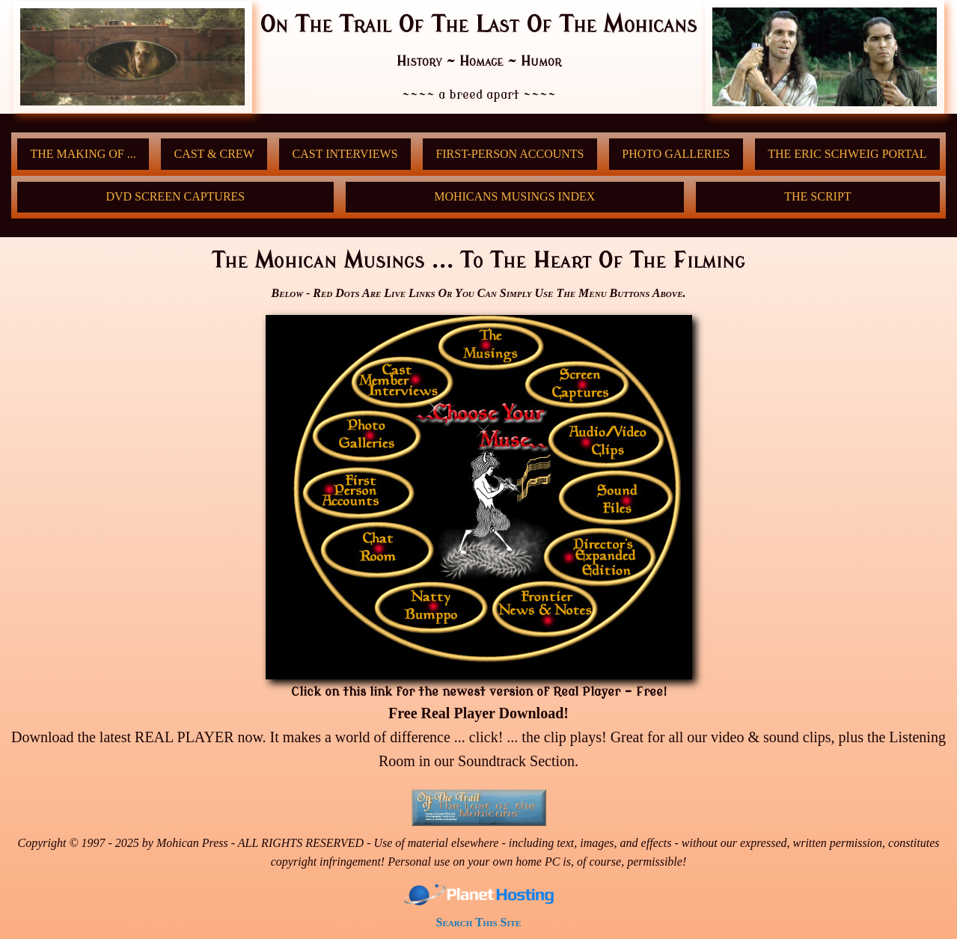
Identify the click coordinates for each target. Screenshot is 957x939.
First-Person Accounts (509, 153)
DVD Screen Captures (175, 196)
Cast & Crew (214, 153)
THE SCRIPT (817, 196)
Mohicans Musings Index (514, 196)
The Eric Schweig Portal (847, 153)
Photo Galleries (676, 153)
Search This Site (479, 922)
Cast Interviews (345, 153)
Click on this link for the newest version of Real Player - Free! (479, 692)
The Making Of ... (82, 153)
